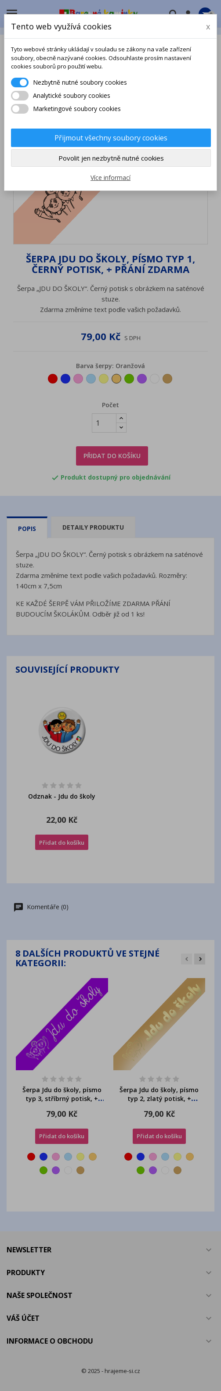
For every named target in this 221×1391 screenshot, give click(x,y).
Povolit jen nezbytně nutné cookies (111, 158)
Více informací (110, 177)
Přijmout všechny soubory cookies (110, 138)
